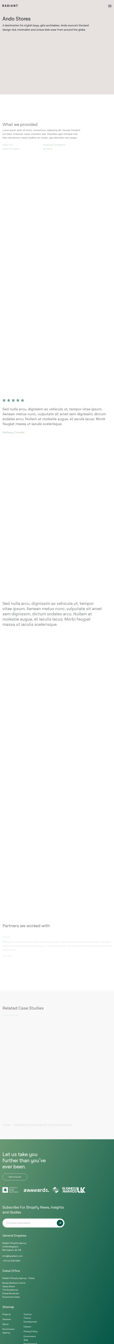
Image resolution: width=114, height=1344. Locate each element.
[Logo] (10, 6)
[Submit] (60, 1223)
